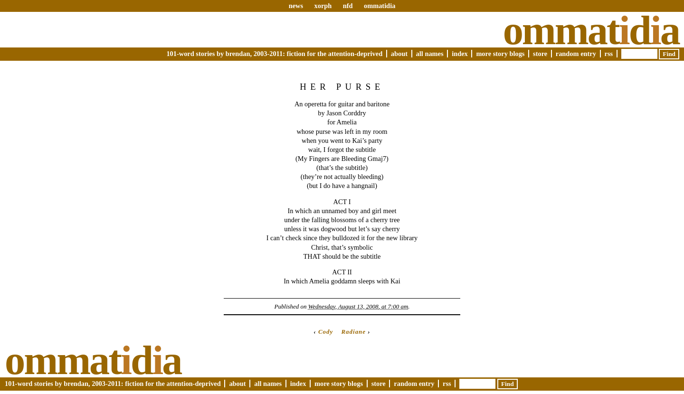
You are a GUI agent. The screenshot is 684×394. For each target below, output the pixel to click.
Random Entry (576, 53)
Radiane (353, 331)
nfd (348, 5)
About (399, 53)
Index (460, 53)
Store (540, 53)
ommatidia (379, 5)
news (296, 5)
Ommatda (591, 30)
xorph (323, 5)
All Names (430, 53)
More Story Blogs (500, 53)
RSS (609, 53)
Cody (325, 331)
